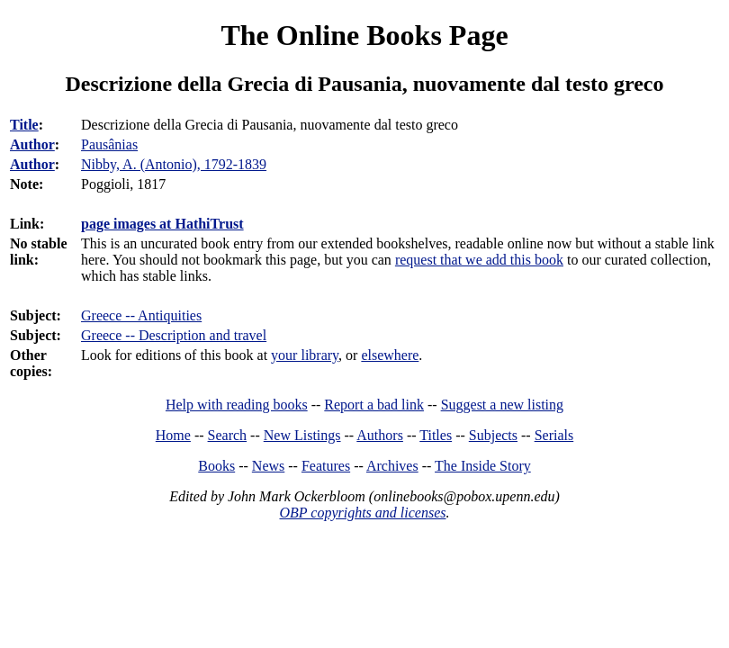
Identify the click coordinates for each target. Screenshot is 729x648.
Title (24, 124)
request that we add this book (479, 259)
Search (228, 435)
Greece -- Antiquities (141, 315)
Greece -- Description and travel (173, 335)
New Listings (302, 435)
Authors (379, 435)
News (268, 465)
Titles (435, 435)
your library (304, 355)
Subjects (493, 435)
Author (32, 144)
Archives (392, 465)
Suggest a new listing (502, 404)
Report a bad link (374, 404)
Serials (554, 435)
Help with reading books (237, 404)
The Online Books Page (364, 35)
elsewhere (389, 355)
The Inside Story (483, 465)
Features (326, 465)
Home (173, 435)
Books (216, 465)
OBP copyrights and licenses (362, 512)
